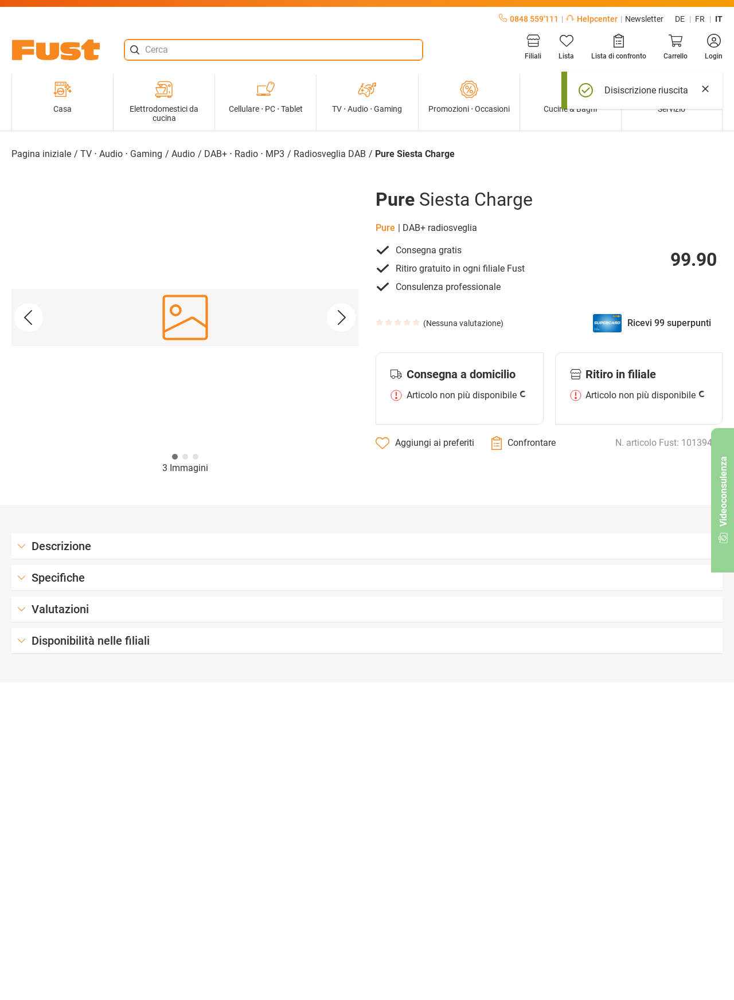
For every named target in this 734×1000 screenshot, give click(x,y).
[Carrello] (675, 47)
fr (700, 18)
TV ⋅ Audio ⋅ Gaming (367, 96)
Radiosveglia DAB (330, 153)
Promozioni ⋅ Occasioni (469, 96)
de (680, 18)
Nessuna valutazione (463, 323)
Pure (385, 227)
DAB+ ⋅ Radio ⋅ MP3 (244, 153)
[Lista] (566, 47)
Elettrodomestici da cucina (164, 101)
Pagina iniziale (41, 153)
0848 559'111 (529, 18)
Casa (62, 96)
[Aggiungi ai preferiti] (425, 443)
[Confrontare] (523, 443)
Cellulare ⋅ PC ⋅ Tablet (266, 96)
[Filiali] (533, 47)
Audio (183, 153)
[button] (184, 318)
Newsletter (644, 18)
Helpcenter (592, 18)
